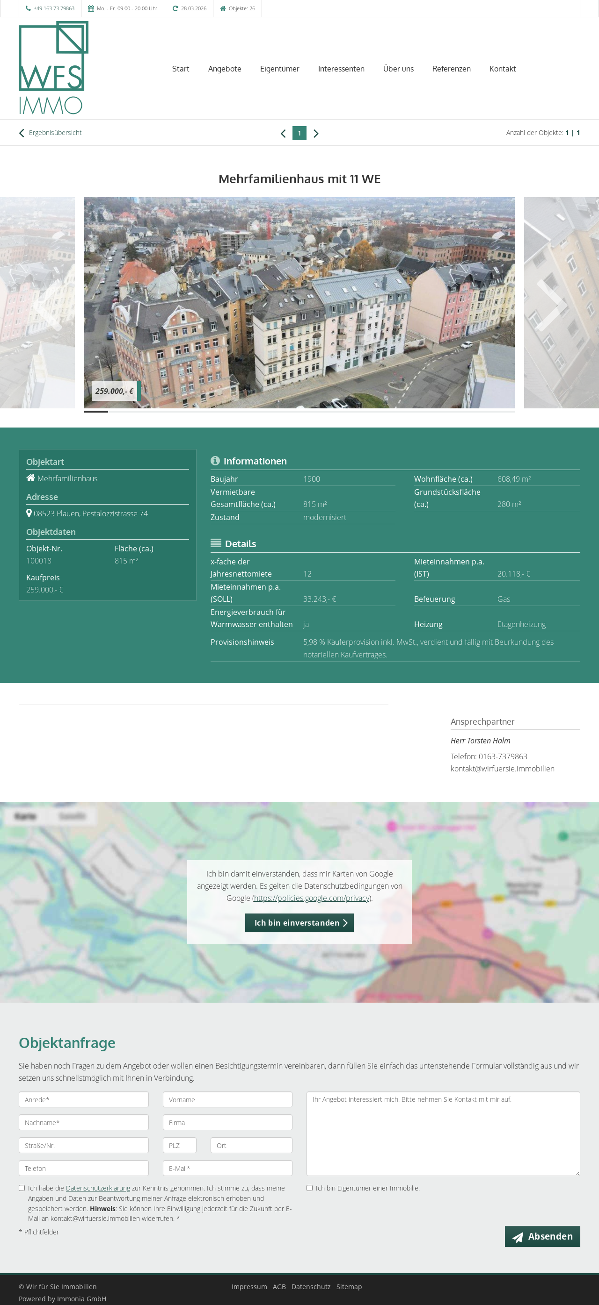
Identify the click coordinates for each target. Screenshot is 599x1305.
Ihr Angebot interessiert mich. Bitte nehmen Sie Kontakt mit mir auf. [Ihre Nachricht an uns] (443, 1133)
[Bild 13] (383, 412)
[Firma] (228, 1122)
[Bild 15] (431, 412)
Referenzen (451, 68)
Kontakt (502, 68)
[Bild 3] (144, 412)
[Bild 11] (335, 412)
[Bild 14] (407, 412)
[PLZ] (180, 1145)
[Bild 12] (359, 412)
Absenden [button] (550, 1236)
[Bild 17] (479, 412)
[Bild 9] (288, 412)
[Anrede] (84, 1099)
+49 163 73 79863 (54, 8)
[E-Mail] (228, 1168)
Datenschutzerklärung (98, 1188)
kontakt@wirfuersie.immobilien (503, 768)
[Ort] (251, 1145)
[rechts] (316, 132)
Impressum (249, 1286)
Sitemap (349, 1286)
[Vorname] (228, 1099)
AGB (279, 1286)
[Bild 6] (216, 412)
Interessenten (341, 68)
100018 (38, 561)
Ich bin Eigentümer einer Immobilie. (363, 1188)
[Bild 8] (264, 412)
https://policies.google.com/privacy (311, 898)
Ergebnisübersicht (50, 132)
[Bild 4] (168, 412)
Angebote (224, 68)
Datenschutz (311, 1286)
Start (181, 68)
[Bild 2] (120, 412)
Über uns (398, 68)
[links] (282, 132)
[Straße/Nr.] (84, 1145)
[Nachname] (84, 1122)
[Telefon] (84, 1168)
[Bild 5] (192, 412)
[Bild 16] (455, 412)
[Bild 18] (503, 412)
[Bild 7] (240, 412)
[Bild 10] (311, 412)
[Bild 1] (96, 412)
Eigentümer (280, 68)
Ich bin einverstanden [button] (297, 923)
